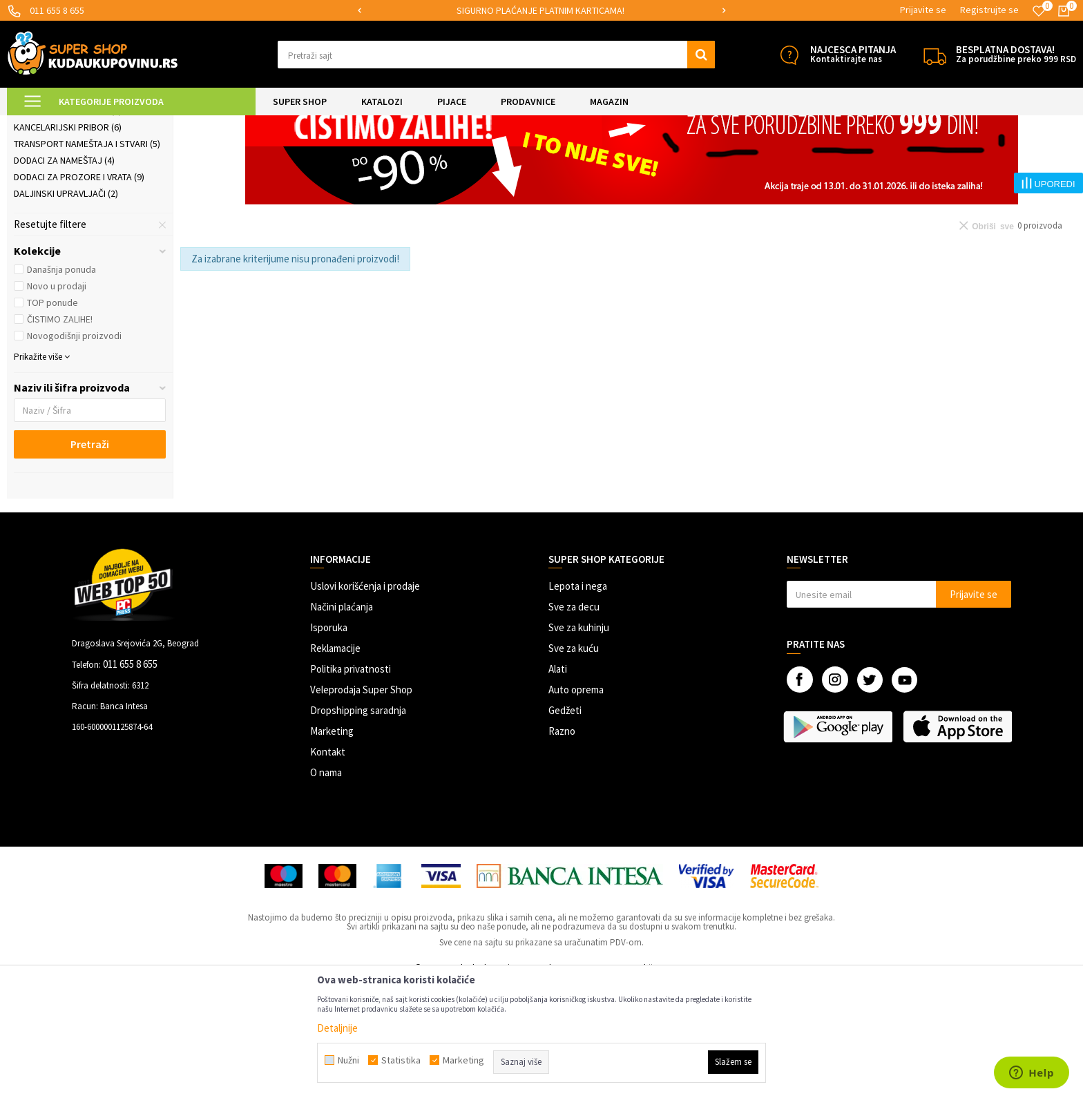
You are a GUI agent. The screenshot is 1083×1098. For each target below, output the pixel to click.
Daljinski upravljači (66, 308)
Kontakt (327, 867)
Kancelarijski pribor (68, 242)
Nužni (348, 1060)
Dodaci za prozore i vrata (79, 292)
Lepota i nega (577, 701)
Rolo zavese (48, 209)
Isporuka (328, 743)
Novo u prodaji (56, 401)
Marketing (332, 846)
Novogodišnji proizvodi (74, 451)
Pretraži (89, 559)
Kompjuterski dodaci (68, 226)
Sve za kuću (573, 763)
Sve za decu (574, 722)
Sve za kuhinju (578, 743)
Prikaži (932, 158)
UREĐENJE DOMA (167, 124)
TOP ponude (52, 418)
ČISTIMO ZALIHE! (60, 434)
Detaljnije (337, 1027)
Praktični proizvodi (245, 124)
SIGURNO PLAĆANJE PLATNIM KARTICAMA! (540, 10)
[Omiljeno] (1039, 11)
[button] (496, 54)
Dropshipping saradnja (358, 825)
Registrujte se (989, 9)
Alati (557, 784)
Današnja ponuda (61, 384)
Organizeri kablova (65, 192)
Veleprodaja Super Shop (361, 805)
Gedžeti (565, 825)
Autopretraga (764, 158)
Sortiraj (823, 158)
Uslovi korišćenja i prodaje (365, 701)
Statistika (401, 1060)
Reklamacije (335, 763)
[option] (542, 10)
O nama (326, 888)
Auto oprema (576, 805)
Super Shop (103, 124)
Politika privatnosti (350, 784)
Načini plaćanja (341, 722)
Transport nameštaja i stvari (87, 259)
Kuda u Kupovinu (39, 124)
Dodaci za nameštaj (64, 275)
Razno (561, 846)
